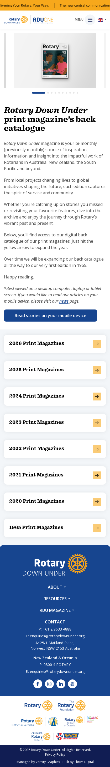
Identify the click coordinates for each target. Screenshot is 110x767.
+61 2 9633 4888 (57, 629)
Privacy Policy (55, 754)
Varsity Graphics (48, 762)
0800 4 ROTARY (57, 664)
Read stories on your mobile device (50, 315)
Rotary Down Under (45, 750)
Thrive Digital (84, 762)
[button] (38, 93)
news (64, 301)
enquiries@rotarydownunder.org (57, 635)
